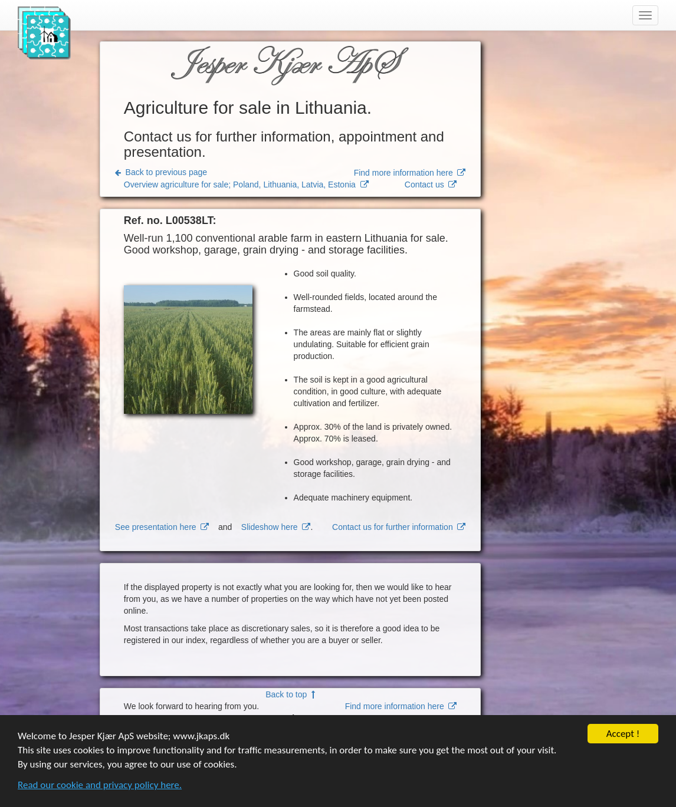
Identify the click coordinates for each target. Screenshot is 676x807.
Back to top (290, 694)
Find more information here (410, 172)
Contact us (431, 184)
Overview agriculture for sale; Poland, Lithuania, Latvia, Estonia (246, 184)
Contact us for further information (398, 527)
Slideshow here (276, 527)
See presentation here (162, 527)
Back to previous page (161, 172)
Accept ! (623, 735)
